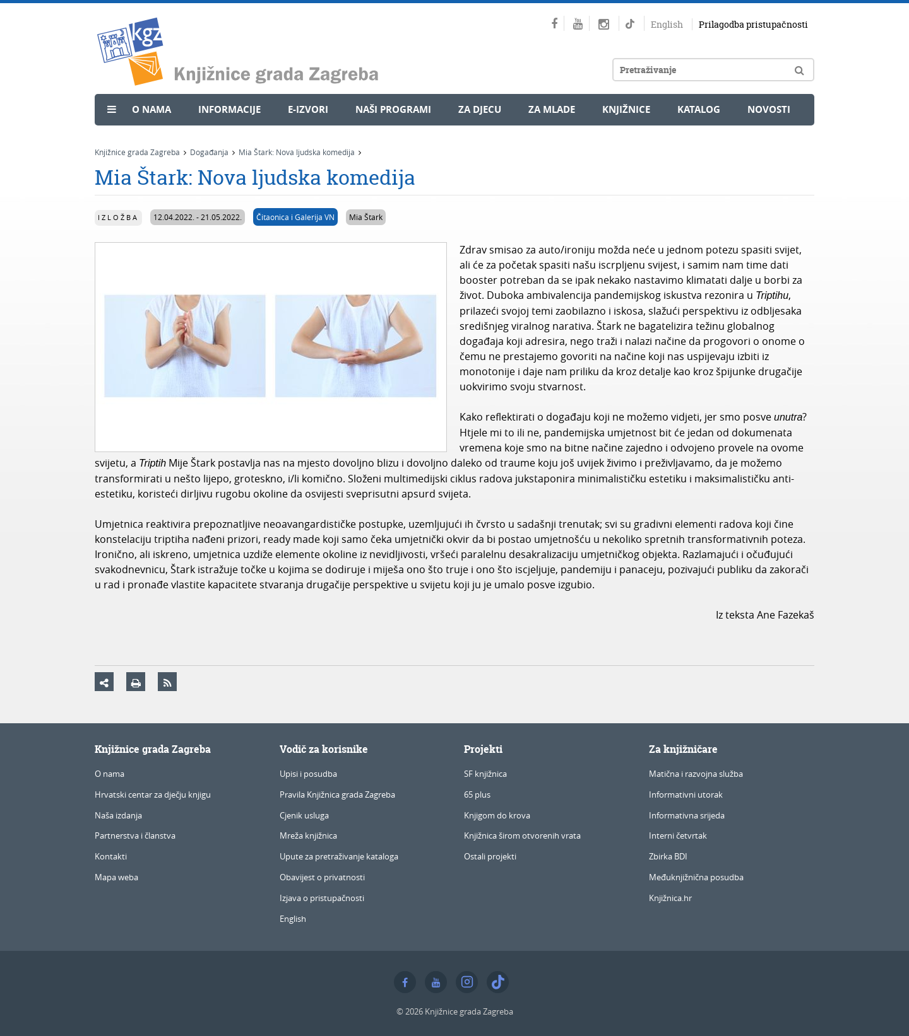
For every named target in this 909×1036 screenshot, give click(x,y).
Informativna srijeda (687, 815)
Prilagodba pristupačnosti (753, 24)
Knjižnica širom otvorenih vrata (522, 835)
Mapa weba (116, 877)
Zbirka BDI (668, 856)
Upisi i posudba (308, 773)
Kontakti (111, 856)
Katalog (698, 109)
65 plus (477, 794)
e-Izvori (308, 109)
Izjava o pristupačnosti (322, 898)
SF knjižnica (485, 773)
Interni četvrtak (678, 835)
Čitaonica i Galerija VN (295, 217)
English (667, 24)
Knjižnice (626, 109)
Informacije (229, 109)
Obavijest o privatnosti (322, 877)
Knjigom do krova (497, 815)
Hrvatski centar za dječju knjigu (153, 794)
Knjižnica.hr (670, 898)
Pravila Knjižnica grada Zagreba (337, 794)
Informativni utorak (686, 794)
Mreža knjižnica (308, 835)
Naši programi (393, 109)
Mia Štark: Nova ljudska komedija (297, 152)
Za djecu (479, 109)
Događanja (209, 152)
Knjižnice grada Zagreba (137, 152)
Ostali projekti (490, 856)
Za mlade (551, 109)
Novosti (768, 109)
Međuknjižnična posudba (696, 877)
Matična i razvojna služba (696, 773)
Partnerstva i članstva (135, 835)
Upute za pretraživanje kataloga (339, 856)
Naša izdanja (118, 815)
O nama (151, 109)
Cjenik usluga (304, 815)
